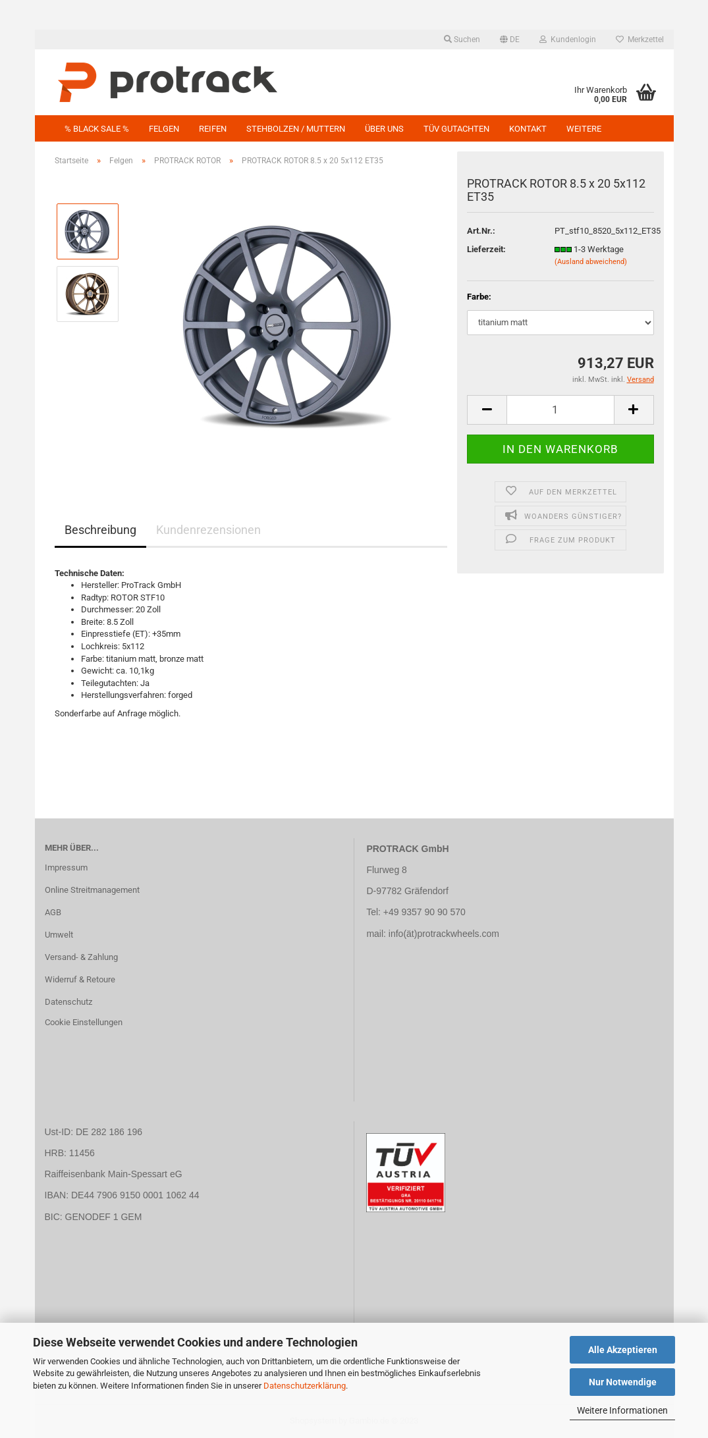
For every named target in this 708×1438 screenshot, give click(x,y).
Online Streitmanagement (92, 890)
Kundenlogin (567, 39)
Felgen (164, 129)
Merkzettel (640, 39)
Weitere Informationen (622, 1410)
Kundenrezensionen (208, 530)
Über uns (384, 129)
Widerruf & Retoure (80, 979)
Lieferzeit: (486, 249)
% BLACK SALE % (97, 129)
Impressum (66, 867)
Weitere (583, 129)
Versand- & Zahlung (81, 957)
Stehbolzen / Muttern (295, 129)
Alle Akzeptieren (622, 1350)
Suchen (462, 39)
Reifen (213, 129)
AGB (53, 912)
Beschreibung (100, 530)
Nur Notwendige (623, 1382)
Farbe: (479, 297)
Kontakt (528, 129)
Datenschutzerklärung (304, 1386)
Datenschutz (68, 1002)
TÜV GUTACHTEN (456, 129)
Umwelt (59, 935)
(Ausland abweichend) (591, 261)
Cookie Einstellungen (84, 1022)
